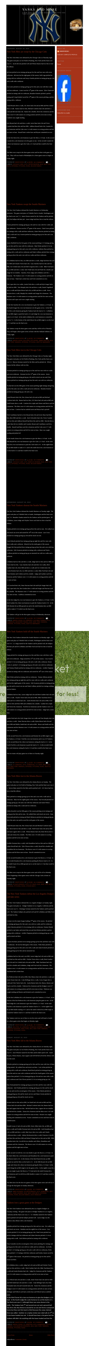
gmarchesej (64, 51)
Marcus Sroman (34, 462)
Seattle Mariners (43, 342)
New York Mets (46, 884)
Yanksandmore (61, 73)
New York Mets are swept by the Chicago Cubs (27, 52)
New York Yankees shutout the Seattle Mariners (27, 505)
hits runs (34, 340)
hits (25, 164)
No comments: (39, 162)
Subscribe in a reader (63, 113)
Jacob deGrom (33, 164)
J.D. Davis (33, 884)
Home (31, 1335)
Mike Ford (46, 764)
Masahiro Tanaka (22, 622)
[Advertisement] (24, 187)
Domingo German (36, 1027)
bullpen (26, 340)
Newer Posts (10, 1335)
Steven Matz (31, 886)
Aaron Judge (17, 340)
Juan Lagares (18, 1193)
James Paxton (44, 340)
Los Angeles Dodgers (21, 1326)
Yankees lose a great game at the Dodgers (24, 1203)
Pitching (22, 166)
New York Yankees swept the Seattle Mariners (26, 204)
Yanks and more (39, 9)
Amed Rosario (18, 1191)
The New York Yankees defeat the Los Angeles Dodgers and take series (30, 895)
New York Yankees (14, 342)
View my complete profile (67, 54)
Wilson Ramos (36, 166)
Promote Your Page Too (64, 103)
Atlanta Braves (18, 884)
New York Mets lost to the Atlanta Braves (24, 776)
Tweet (59, 64)
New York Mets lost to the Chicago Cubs (24, 350)
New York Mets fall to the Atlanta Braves (24, 1040)
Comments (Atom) (21, 1339)
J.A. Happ (38, 764)
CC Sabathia (27, 1324)
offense (14, 166)
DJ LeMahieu (27, 620)
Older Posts (50, 1335)
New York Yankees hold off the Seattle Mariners (27, 631)
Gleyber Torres (39, 620)
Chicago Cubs (18, 164)
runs (28, 166)
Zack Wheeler (35, 1194)
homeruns (11, 622)
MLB (41, 164)
